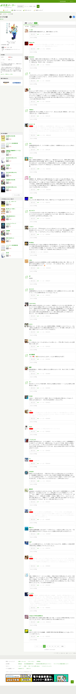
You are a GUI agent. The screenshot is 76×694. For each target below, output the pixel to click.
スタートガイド (31, 661)
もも (30, 143)
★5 (38, 218)
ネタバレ (33, 26)
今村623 (31, 109)
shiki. (30, 260)
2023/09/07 (48, 519)
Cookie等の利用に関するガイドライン (43, 663)
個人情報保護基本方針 (28, 663)
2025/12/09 (48, 101)
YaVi (30, 510)
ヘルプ (19, 666)
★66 (38, 481)
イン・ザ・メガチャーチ (11, 201)
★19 (38, 135)
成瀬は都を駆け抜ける (10, 216)
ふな (30, 410)
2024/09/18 (48, 359)
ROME (31, 396)
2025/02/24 (46, 252)
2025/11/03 (48, 149)
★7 (38, 501)
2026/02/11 (48, 64)
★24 (38, 48)
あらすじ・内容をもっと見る (7, 74)
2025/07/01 (48, 202)
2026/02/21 (48, 48)
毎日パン (31, 527)
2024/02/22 (48, 431)
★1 (38, 80)
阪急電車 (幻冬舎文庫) (10, 136)
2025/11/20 (48, 116)
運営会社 (20, 663)
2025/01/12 (48, 316)
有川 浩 (4, 14)
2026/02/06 (48, 80)
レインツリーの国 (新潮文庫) (12, 143)
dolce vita (31, 42)
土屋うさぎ (8, 210)
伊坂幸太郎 (8, 224)
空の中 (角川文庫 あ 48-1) (11, 172)
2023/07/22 (48, 548)
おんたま (31, 289)
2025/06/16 (48, 234)
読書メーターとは (22, 661)
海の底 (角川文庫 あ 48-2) (11, 187)
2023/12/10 (48, 463)
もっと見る (17, 195)
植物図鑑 (8, 165)
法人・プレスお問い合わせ (34, 666)
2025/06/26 (48, 218)
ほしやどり (32, 210)
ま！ (30, 381)
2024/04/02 (48, 418)
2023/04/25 (48, 585)
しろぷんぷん (32, 439)
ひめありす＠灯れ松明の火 (36, 615)
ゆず (30, 542)
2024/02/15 (48, 450)
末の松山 (31, 242)
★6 (38, 64)
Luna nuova (32, 303)
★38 (38, 533)
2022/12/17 (48, 636)
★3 (38, 101)
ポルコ (31, 157)
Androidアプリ (21, 668)
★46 (38, 622)
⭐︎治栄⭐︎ (31, 197)
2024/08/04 (48, 373)
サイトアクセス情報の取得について (61, 663)
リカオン (31, 226)
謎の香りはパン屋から (10, 208)
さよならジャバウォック (11, 223)
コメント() (41, 34)
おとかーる (32, 124)
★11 (38, 268)
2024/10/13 (48, 346)
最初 (37, 646)
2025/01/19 (48, 295)
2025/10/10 (48, 168)
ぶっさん (31, 593)
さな (30, 340)
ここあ (31, 29)
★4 (38, 295)
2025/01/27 (48, 280)
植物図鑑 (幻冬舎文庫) (10, 179)
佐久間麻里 (32, 354)
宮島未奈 (7, 217)
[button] (38, 6)
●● (30, 458)
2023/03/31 (48, 607)
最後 (62, 646)
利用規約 (38, 661)
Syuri (30, 426)
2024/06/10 (48, 402)
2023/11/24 (48, 481)
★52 (38, 168)
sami (30, 630)
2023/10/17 (48, 501)
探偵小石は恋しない (10, 238)
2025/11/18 (48, 135)
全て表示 (27, 26)
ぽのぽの (31, 471)
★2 (38, 34)
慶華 (30, 367)
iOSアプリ (29, 668)
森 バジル (8, 239)
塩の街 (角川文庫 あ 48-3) (11, 157)
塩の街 (7, 252)
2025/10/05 (48, 189)
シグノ (31, 556)
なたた (31, 324)
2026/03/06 (48, 34)
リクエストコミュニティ (47, 666)
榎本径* (31, 489)
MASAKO (31, 57)
